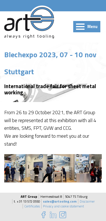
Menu (92, 27)
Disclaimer (87, 201)
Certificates (32, 206)
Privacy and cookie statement (63, 206)
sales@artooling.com (60, 201)
